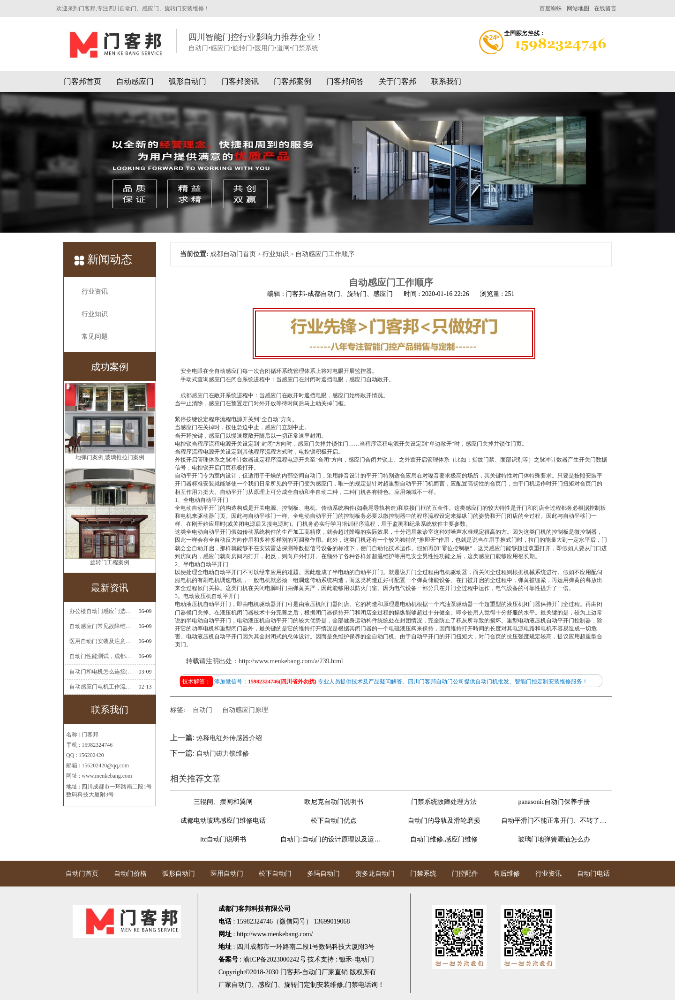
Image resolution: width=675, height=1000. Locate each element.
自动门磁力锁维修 (222, 753)
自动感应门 (135, 81)
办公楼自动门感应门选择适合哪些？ (101, 611)
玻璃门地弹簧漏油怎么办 (554, 839)
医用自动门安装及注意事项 (101, 641)
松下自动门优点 (334, 820)
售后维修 (507, 873)
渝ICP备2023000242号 (274, 959)
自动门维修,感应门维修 (444, 839)
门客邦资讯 (240, 81)
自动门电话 (593, 873)
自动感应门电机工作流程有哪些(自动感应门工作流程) (101, 686)
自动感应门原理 (245, 709)
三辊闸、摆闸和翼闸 (223, 801)
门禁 (351, 984)
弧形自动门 (187, 81)
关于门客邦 (397, 81)
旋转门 (294, 984)
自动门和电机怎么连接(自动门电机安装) (101, 671)
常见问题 (95, 336)
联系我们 (446, 81)
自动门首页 (82, 873)
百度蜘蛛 (551, 8)
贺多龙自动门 (375, 873)
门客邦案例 (292, 81)
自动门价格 (130, 873)
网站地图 (578, 8)
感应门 (268, 984)
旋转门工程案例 (109, 564)
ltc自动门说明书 (223, 839)
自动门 (202, 709)
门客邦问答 (345, 81)
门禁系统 (423, 873)
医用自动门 (226, 873)
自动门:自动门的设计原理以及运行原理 (333, 839)
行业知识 (95, 314)
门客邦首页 (82, 81)
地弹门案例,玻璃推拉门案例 (109, 459)
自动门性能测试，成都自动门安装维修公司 (101, 656)
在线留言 (605, 8)
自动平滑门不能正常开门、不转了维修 (554, 820)
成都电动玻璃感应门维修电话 (223, 820)
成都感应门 (194, 395)
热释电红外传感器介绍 (229, 738)
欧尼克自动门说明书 (333, 801)
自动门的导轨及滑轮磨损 (444, 820)
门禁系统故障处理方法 (444, 801)
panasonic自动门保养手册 (554, 801)
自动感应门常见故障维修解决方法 (101, 626)
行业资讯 (95, 291)
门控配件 (465, 873)
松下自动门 (275, 873)
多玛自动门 (323, 873)
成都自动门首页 (233, 254)
